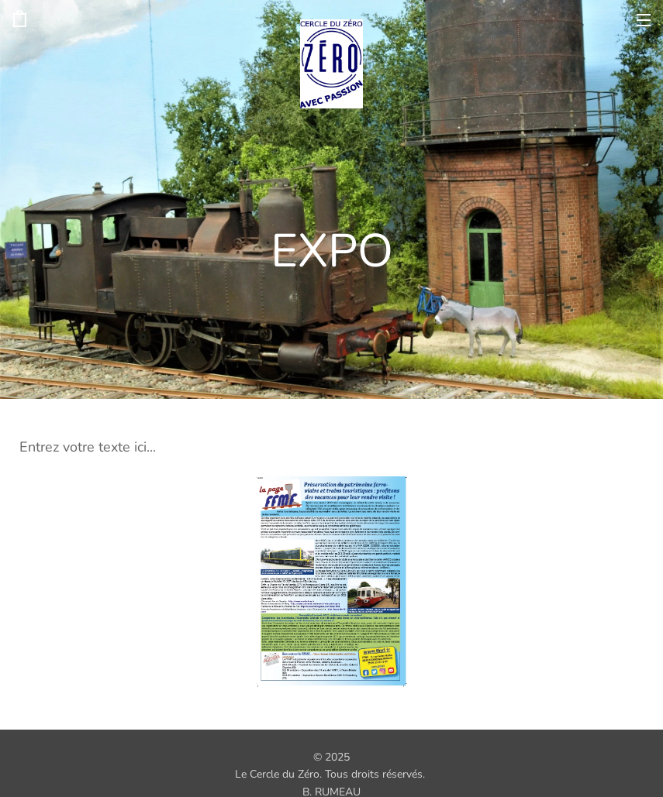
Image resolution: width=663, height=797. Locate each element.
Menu (644, 20)
